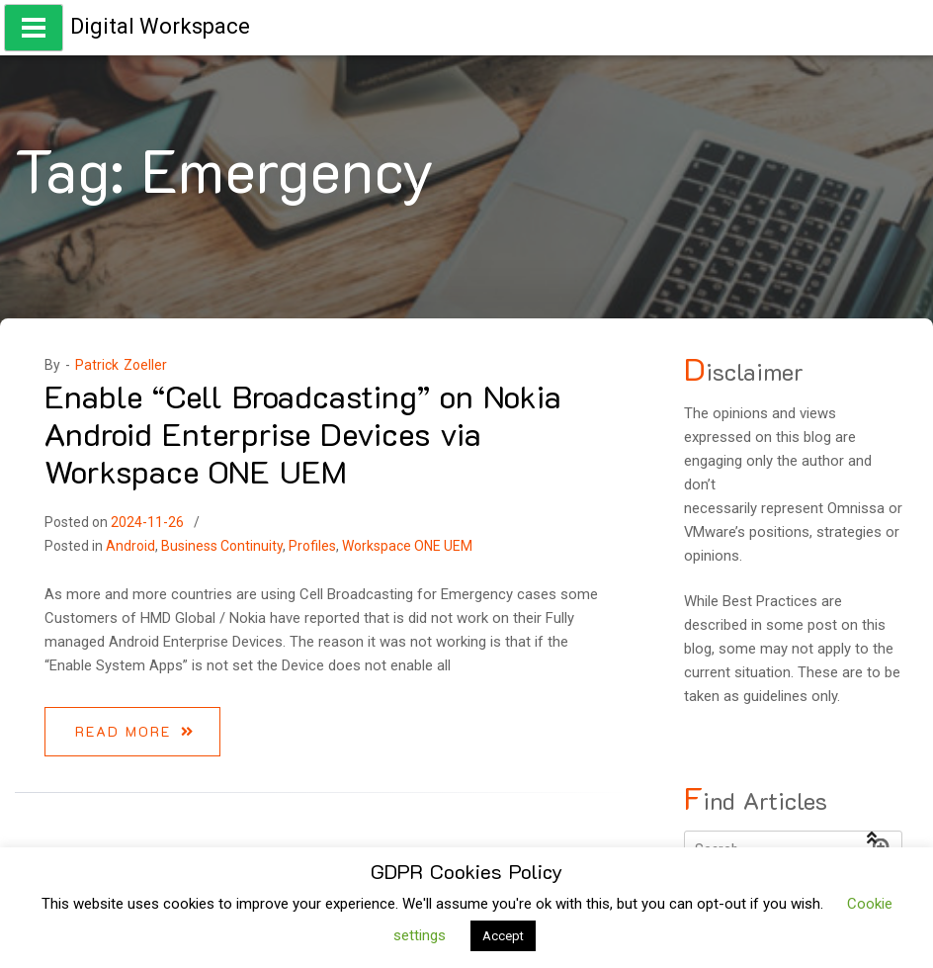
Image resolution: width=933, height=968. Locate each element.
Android (130, 546)
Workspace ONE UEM (407, 546)
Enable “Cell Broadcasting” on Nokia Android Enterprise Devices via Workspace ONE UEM (302, 433)
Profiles (312, 546)
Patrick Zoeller (121, 365)
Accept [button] (503, 935)
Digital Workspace (160, 26)
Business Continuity (222, 546)
